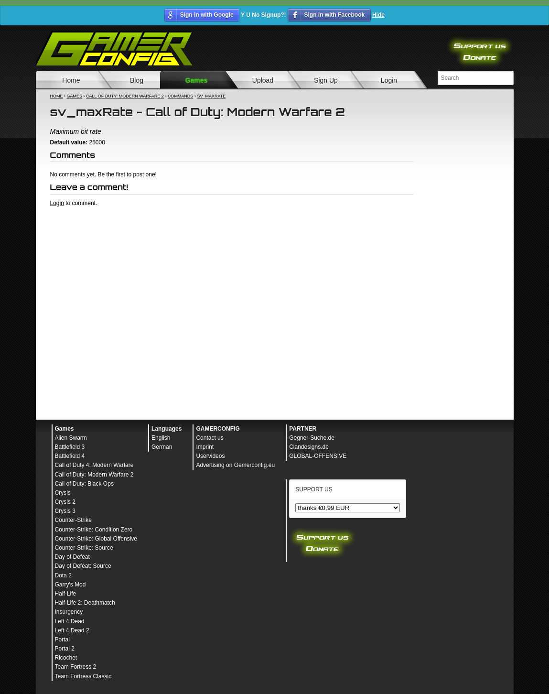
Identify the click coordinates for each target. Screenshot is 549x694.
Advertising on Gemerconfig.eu (235, 465)
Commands (181, 96)
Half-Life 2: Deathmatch (85, 602)
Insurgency (69, 611)
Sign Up (326, 80)
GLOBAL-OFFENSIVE (317, 456)
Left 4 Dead (70, 621)
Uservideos (210, 456)
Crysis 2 (65, 502)
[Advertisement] (232, 233)
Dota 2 (63, 575)
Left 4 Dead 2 (72, 630)
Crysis (63, 492)
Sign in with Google (207, 14)
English (160, 437)
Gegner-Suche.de (311, 437)
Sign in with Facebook (334, 14)
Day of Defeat (72, 556)
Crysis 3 (65, 511)
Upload (262, 80)
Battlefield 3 (70, 447)
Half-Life (65, 593)
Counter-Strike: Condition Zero (94, 529)
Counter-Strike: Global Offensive (96, 538)
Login (389, 80)
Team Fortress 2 (76, 666)
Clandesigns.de (309, 447)
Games (196, 80)
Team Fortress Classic (83, 676)
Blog (136, 80)
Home (71, 80)
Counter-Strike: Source (84, 547)
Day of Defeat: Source (83, 566)
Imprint (205, 447)
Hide (378, 14)
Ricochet (66, 657)
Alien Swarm (71, 437)
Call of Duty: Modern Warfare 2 (125, 96)
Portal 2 (65, 648)
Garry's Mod (70, 584)
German (161, 447)
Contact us (209, 437)
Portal (62, 639)
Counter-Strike (73, 520)
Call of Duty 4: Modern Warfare (94, 465)
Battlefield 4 (70, 456)
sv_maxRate (211, 96)
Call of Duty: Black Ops (84, 483)
